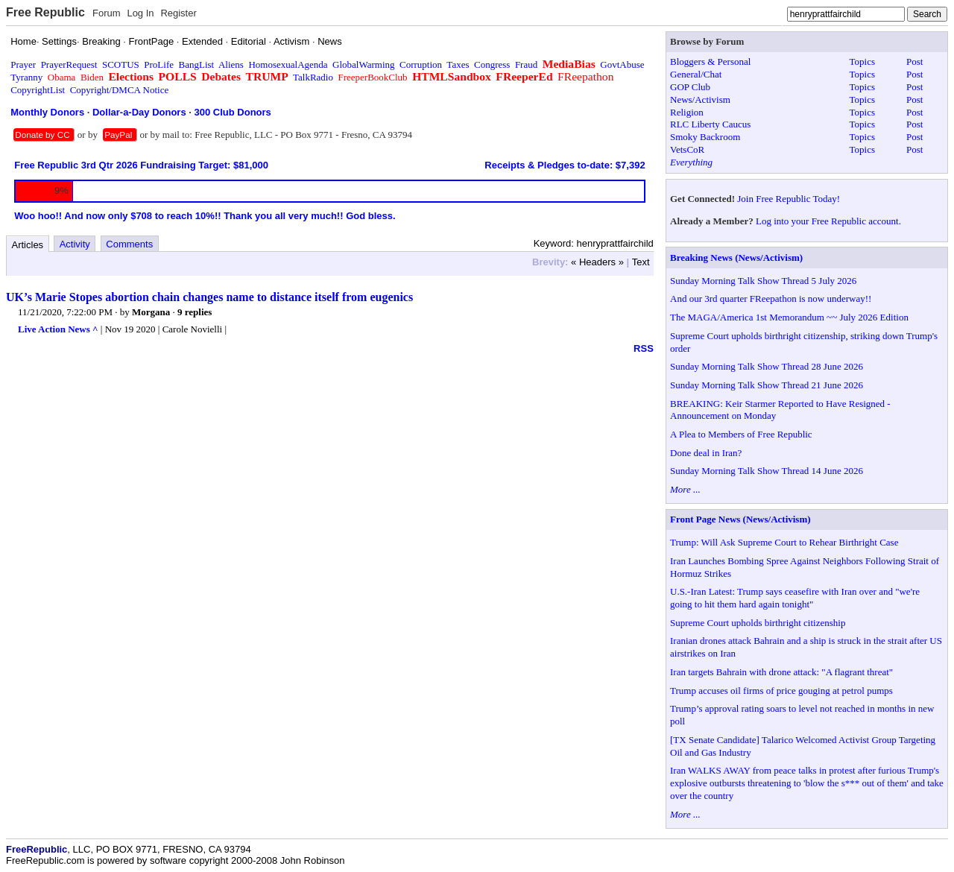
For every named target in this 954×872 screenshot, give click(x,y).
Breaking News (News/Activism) (736, 257)
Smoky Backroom (705, 136)
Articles (28, 244)
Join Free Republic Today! (788, 198)
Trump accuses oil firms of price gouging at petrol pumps (781, 690)
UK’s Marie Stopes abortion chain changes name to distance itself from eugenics (209, 297)
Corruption (420, 64)
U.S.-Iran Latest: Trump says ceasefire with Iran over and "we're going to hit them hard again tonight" (795, 598)
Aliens (231, 64)
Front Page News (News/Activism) (740, 519)
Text (641, 262)
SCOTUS (120, 64)
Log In (140, 13)
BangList (197, 64)
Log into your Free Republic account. (828, 221)
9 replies (194, 311)
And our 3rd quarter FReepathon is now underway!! (770, 298)
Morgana (151, 311)
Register (178, 13)
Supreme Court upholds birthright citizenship (757, 622)
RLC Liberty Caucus (710, 124)
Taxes (457, 64)
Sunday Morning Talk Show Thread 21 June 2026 (766, 385)
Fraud (526, 64)
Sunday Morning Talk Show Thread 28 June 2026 (766, 366)
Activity (75, 244)
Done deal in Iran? (706, 452)
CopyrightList (37, 89)
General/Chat (695, 74)
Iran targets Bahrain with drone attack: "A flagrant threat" (781, 671)
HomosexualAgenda (287, 64)
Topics (862, 61)
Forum (106, 13)
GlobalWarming (363, 64)
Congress (492, 64)
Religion (687, 112)
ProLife (159, 64)
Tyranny (26, 77)
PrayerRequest (69, 64)
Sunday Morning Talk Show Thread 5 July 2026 (763, 280)
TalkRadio (313, 77)
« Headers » (597, 262)
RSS (644, 348)
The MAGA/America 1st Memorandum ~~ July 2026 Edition (789, 317)
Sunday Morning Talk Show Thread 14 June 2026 (766, 470)
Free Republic (45, 12)
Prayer (23, 64)
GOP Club (690, 86)
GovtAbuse (622, 64)
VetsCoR (687, 149)
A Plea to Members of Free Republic (741, 434)
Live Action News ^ (58, 329)
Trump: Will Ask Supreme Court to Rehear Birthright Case (784, 542)
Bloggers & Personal (710, 61)
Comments (129, 244)
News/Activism (700, 99)
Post (914, 61)
